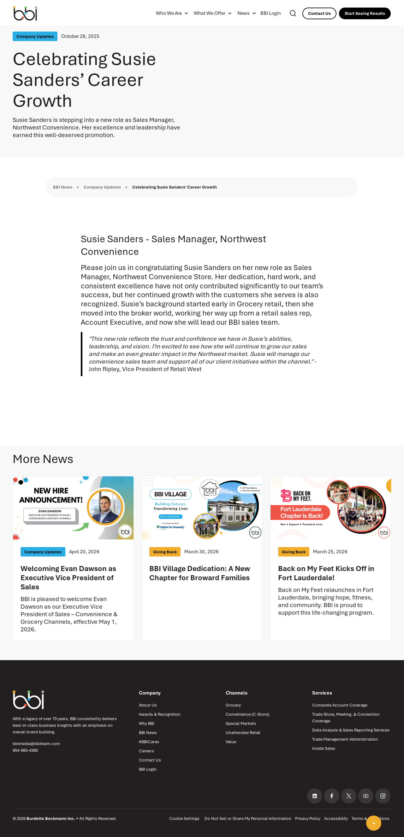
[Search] (293, 13)
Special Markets (241, 723)
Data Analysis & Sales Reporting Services (350, 730)
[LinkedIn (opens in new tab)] (314, 796)
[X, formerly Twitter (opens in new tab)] (348, 796)
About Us (148, 705)
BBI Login (270, 13)
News (243, 13)
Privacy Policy (307, 818)
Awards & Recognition (160, 714)
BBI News (62, 187)
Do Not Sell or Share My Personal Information (248, 818)
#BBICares (149, 741)
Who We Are (169, 13)
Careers (146, 751)
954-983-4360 (25, 750)
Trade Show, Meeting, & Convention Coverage (346, 718)
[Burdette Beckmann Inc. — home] (32, 13)
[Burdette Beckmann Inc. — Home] (28, 699)
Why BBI (146, 723)
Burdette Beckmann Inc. (51, 818)
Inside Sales (323, 748)
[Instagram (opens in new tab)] (382, 796)
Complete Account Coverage (339, 705)
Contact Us (319, 13)
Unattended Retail (243, 732)
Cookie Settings (184, 818)
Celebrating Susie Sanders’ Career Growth (174, 187)
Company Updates (102, 187)
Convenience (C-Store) (247, 714)
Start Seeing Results (365, 13)
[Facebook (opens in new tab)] (331, 796)
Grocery (233, 705)
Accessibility (336, 818)
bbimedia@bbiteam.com (36, 743)
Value (231, 741)
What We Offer (209, 13)
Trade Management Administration (345, 739)
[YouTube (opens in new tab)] (365, 796)
